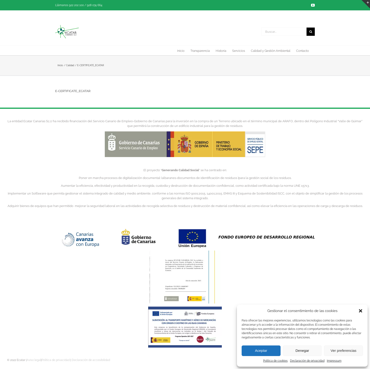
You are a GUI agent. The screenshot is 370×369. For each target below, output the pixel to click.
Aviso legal (34, 360)
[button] (360, 310)
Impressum (334, 360)
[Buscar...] (284, 32)
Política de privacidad (56, 360)
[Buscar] (311, 32)
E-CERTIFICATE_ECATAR (72, 91)
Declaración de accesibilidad (91, 360)
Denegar (302, 351)
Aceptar (261, 351)
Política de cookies (275, 360)
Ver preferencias (343, 351)
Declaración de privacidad (307, 360)
